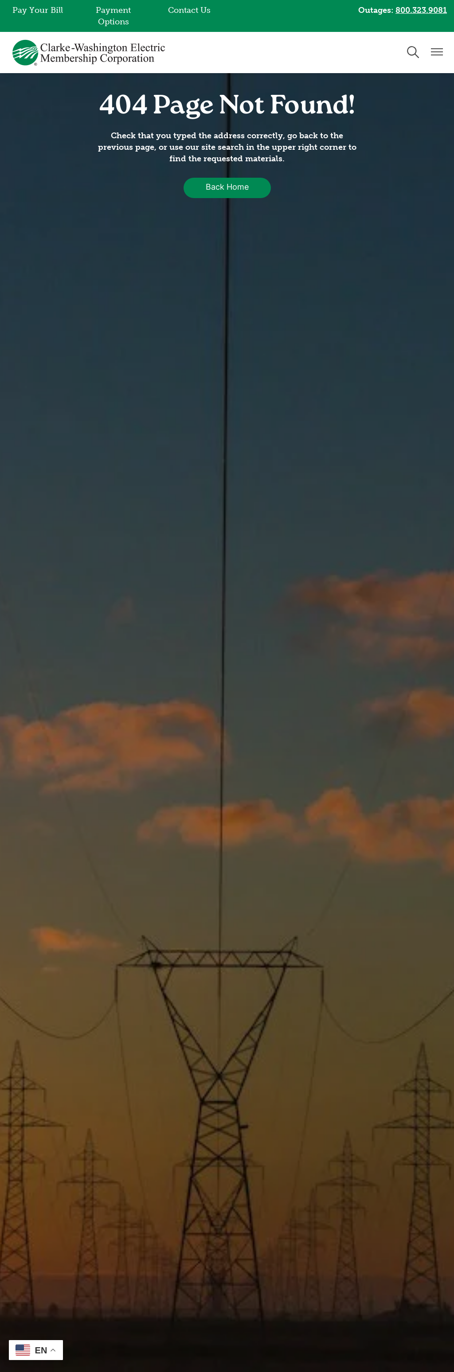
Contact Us (189, 10)
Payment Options (113, 16)
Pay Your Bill (37, 10)
